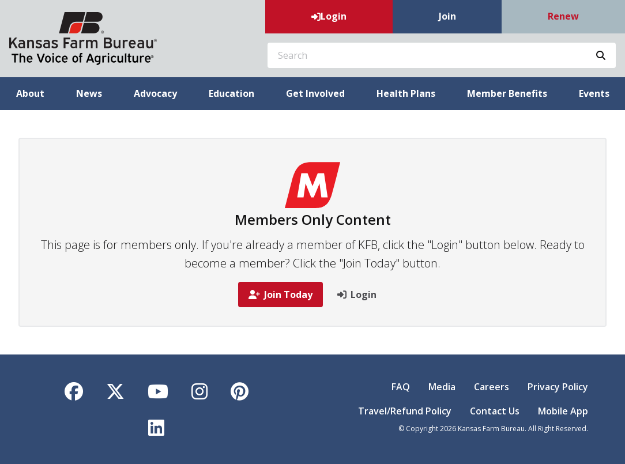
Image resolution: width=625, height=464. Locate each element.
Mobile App (563, 411)
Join (447, 16)
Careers (491, 386)
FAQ (400, 386)
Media (441, 386)
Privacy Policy (558, 386)
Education (231, 93)
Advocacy (155, 93)
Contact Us (494, 411)
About (30, 93)
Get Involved (315, 93)
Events (594, 93)
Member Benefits (507, 93)
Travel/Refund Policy (404, 411)
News (89, 93)
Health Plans (405, 93)
